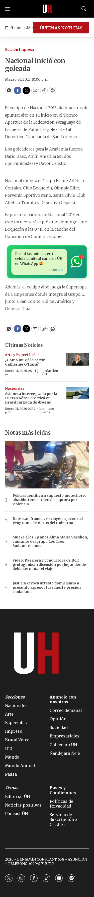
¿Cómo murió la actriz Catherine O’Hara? (25, 362)
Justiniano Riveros (46, 410)
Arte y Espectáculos (22, 355)
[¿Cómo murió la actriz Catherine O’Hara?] (77, 359)
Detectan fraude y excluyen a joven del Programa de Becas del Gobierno (48, 521)
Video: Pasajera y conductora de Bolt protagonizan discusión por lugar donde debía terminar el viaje (49, 564)
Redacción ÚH (50, 372)
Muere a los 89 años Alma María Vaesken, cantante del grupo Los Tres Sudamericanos (50, 541)
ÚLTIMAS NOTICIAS (61, 27)
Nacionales (14, 388)
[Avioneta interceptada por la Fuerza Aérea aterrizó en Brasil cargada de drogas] (77, 393)
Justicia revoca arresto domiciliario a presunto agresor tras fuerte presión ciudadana (47, 587)
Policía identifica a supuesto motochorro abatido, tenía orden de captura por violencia (49, 499)
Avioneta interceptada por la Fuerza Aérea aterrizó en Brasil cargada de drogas (31, 398)
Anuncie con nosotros (63, 699)
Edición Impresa (19, 49)
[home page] (47, 9)
